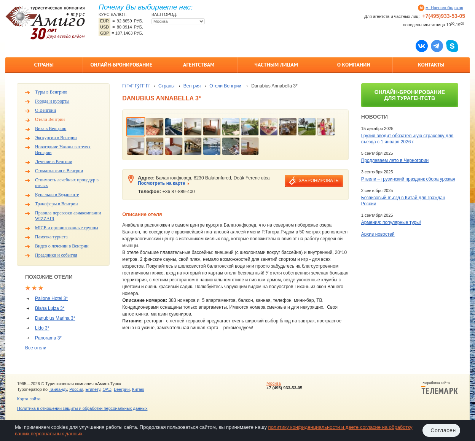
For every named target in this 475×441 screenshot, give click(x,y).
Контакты (431, 64)
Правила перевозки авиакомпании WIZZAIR (68, 215)
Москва (273, 383)
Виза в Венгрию (50, 128)
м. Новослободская (444, 7)
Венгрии (122, 389)
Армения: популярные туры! (391, 222)
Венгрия (192, 86)
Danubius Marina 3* (55, 318)
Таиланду (58, 389)
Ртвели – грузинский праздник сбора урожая (408, 179)
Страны (44, 64)
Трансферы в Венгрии (56, 203)
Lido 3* (42, 328)
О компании (353, 64)
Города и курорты (52, 101)
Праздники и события (56, 255)
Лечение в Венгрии (53, 161)
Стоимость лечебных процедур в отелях (67, 182)
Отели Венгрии (50, 119)
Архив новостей (378, 234)
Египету (93, 389)
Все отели (35, 348)
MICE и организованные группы (66, 227)
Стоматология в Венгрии (59, 170)
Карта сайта (28, 399)
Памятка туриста (51, 237)
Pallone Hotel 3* (51, 298)
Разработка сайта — (439, 388)
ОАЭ (106, 389)
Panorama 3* (48, 338)
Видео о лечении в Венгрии (62, 246)
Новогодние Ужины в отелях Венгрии (63, 149)
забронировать (318, 180)
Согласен (443, 430)
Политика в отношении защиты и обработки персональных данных (82, 408)
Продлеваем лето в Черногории (395, 160)
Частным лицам (276, 64)
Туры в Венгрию (51, 92)
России (76, 389)
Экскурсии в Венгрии (56, 137)
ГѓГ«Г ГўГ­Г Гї (136, 86)
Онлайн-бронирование (121, 64)
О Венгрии (45, 110)
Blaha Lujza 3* (49, 308)
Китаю (138, 389)
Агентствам (198, 64)
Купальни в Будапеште (57, 194)
